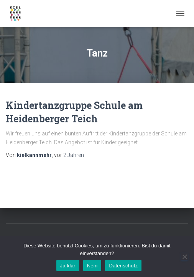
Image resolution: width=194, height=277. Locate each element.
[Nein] (184, 256)
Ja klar (68, 266)
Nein (92, 266)
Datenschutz (123, 266)
